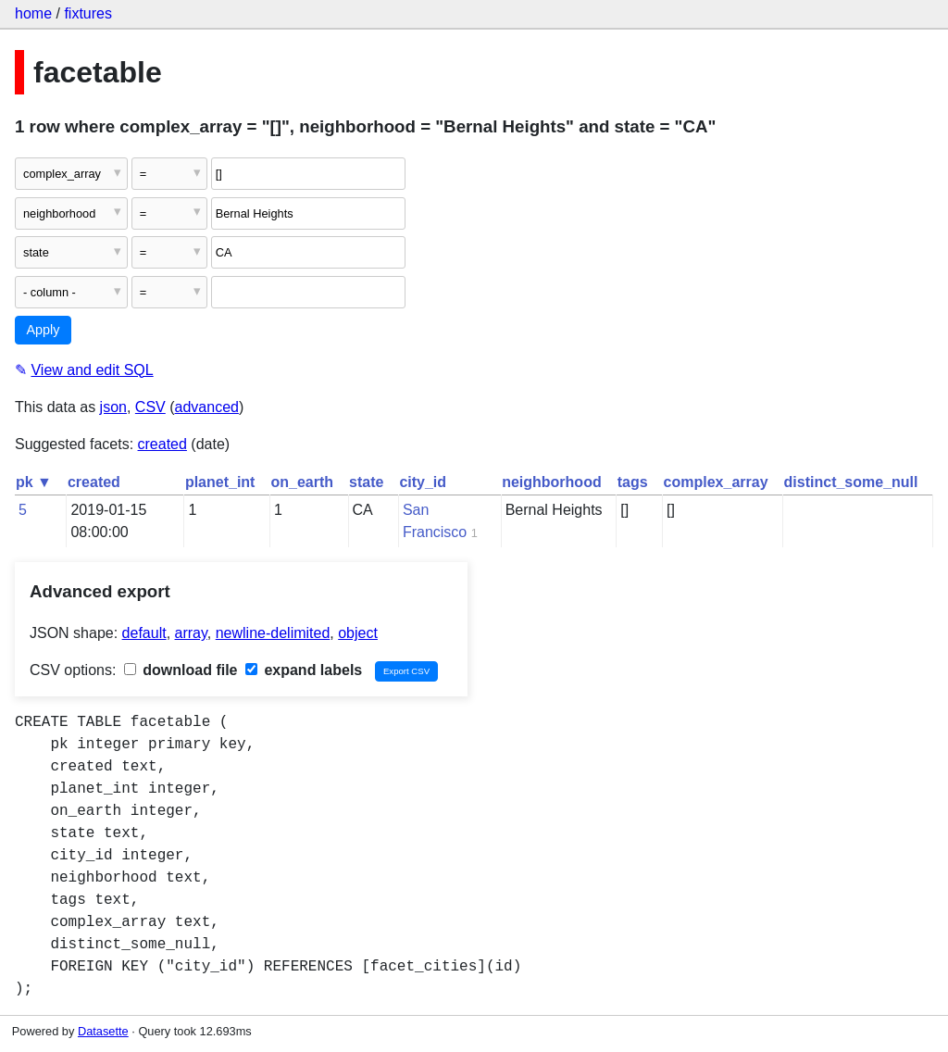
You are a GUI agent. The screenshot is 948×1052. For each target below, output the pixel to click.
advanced (207, 407)
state (366, 482)
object (358, 633)
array (191, 633)
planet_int (220, 482)
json (113, 407)
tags (632, 482)
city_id (422, 482)
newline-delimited (273, 633)
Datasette (103, 1031)
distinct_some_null (851, 482)
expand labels (303, 670)
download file (181, 670)
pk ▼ (34, 482)
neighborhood (552, 482)
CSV (150, 407)
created (162, 444)
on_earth (301, 482)
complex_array (716, 482)
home (33, 13)
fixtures (88, 13)
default (144, 633)
